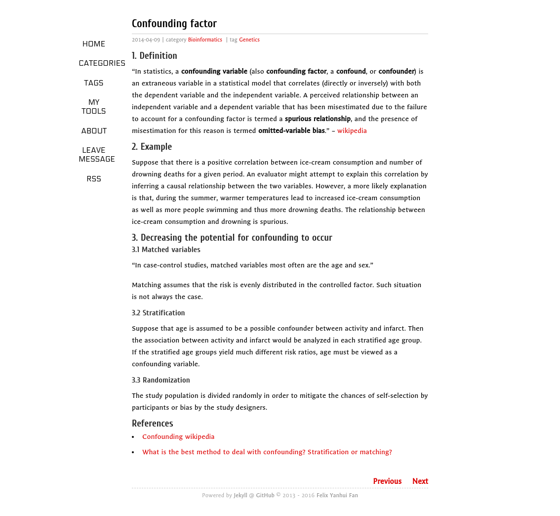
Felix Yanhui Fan (337, 495)
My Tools (93, 107)
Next (420, 481)
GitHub (265, 495)
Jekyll (240, 495)
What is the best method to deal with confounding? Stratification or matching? (267, 452)
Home (94, 44)
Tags (94, 83)
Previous (387, 481)
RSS (93, 178)
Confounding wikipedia (178, 436)
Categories (98, 63)
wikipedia (352, 131)
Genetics (249, 40)
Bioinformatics (205, 40)
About (94, 131)
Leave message (97, 155)
